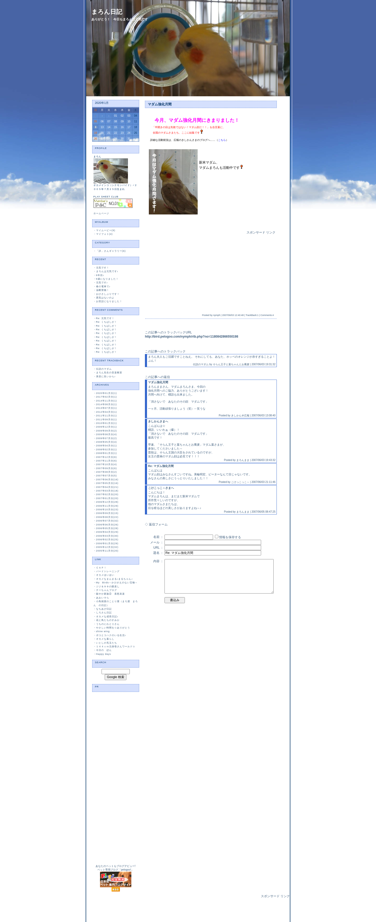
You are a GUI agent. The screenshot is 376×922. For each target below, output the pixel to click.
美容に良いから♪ (106, 376)
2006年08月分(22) (107, 517)
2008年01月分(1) (106, 453)
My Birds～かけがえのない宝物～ (117, 582)
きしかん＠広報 (240, 415)
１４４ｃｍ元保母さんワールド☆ (115, 646)
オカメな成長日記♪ (107, 616)
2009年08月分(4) (106, 434)
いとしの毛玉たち (106, 643)
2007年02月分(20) (107, 494)
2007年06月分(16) (107, 479)
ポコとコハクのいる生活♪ (111, 635)
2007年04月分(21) (107, 487)
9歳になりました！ (107, 279)
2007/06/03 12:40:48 (233, 315)
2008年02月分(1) (106, 449)
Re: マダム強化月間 (161, 466)
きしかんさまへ (158, 421)
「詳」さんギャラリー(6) (111, 251)
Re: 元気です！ (105, 318)
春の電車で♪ (103, 286)
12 (95, 127)
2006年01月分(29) (107, 543)
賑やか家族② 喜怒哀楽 (110, 593)
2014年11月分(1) (106, 400)
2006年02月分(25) (107, 539)
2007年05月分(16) (107, 483)
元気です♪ (102, 282)
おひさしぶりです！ (108, 294)
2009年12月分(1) (106, 427)
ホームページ (101, 213)
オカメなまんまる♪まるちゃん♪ (114, 579)
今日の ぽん (104, 650)
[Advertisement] (191, 271)
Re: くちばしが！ (106, 322)
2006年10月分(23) (107, 509)
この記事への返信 (157, 377)
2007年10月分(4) (106, 464)
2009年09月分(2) (106, 430)
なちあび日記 (104, 609)
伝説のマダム (104, 369)
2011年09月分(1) (106, 419)
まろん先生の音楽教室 (109, 372)
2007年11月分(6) (106, 460)
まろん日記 (106, 11)
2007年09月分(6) (106, 468)
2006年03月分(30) (107, 536)
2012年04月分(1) (106, 412)
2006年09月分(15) (107, 513)
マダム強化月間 (160, 104)
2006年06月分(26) (107, 524)
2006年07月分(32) (107, 520)
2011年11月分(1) (106, 415)
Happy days (103, 654)
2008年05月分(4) (106, 442)
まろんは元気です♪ (107, 271)
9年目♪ (100, 275)
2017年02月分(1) (106, 397)
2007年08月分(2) (106, 472)
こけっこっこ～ (240, 482)
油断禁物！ (102, 290)
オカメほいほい (105, 575)
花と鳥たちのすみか (108, 620)
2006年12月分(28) (107, 502)
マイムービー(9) (105, 230)
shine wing (103, 631)
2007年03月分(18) (107, 490)
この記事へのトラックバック (165, 351)
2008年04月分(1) (106, 445)
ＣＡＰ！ (101, 567)
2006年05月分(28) (107, 528)
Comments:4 (267, 315)
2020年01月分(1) (106, 393)
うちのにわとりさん (108, 624)
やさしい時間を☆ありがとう (113, 627)
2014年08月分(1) (106, 404)
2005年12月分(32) (107, 547)
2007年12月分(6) (106, 457)
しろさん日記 (104, 612)
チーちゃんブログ (106, 590)
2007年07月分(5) (106, 475)
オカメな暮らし (105, 639)
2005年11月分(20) (107, 550)
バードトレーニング (108, 571)
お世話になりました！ (109, 301)
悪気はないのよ (105, 297)
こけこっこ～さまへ (161, 487)
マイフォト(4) (104, 234)
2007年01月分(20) (107, 498)
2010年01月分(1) (106, 423)
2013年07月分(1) (106, 408)
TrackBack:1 (251, 315)
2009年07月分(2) (106, 438)
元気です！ (102, 267)
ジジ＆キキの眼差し (108, 586)
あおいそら (102, 597)
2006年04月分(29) (107, 532)
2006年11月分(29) (107, 506)
